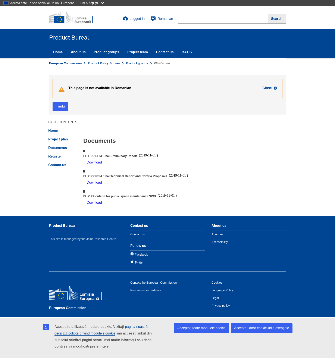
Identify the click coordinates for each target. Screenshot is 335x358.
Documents (57, 148)
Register (55, 156)
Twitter (139, 262)
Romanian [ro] (162, 18)
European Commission (65, 63)
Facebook (141, 254)
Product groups (106, 52)
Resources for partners (145, 290)
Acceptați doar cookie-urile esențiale (261, 328)
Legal (215, 298)
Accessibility (220, 242)
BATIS (187, 52)
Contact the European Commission (153, 282)
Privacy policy (221, 305)
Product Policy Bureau (104, 63)
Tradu (60, 106)
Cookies (217, 282)
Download (94, 162)
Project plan (58, 139)
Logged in (134, 18)
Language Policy (223, 290)
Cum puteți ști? (91, 3)
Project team (137, 52)
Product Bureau (62, 225)
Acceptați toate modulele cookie (201, 328)
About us (78, 52)
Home (58, 52)
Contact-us (57, 165)
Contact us (165, 52)
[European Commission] (80, 294)
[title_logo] (75, 17)
